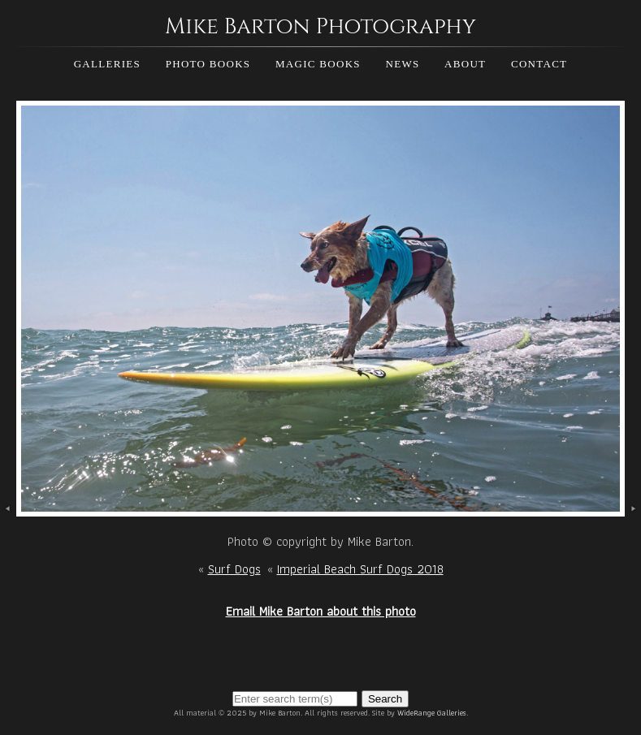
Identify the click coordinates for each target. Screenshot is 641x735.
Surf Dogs (234, 569)
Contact (539, 64)
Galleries (107, 64)
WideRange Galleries (431, 713)
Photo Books (208, 64)
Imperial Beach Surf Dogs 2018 (360, 569)
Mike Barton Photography (320, 26)
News (402, 64)
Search (385, 699)
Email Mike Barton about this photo (321, 611)
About (465, 64)
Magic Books (318, 64)
